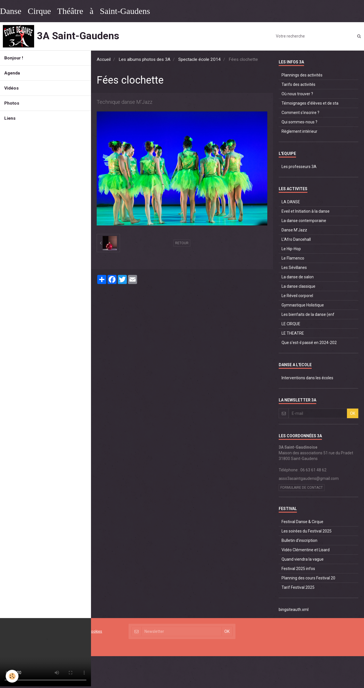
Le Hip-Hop (291, 248)
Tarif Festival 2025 (298, 587)
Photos (11, 103)
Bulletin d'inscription (299, 540)
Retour (182, 243)
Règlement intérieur (299, 131)
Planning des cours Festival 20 (308, 578)
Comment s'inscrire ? (300, 112)
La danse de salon (298, 277)
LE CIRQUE (291, 324)
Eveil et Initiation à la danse (306, 211)
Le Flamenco (293, 258)
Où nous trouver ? (297, 94)
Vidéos (11, 88)
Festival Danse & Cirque (302, 521)
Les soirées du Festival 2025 (307, 531)
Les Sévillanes (294, 267)
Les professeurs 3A (299, 166)
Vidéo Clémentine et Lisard (306, 550)
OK (352, 413)
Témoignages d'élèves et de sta (310, 103)
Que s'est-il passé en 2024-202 (309, 342)
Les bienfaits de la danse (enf (308, 314)
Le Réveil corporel (297, 295)
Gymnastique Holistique (303, 305)
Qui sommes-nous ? (299, 122)
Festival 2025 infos (298, 568)
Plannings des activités (302, 75)
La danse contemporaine (304, 220)
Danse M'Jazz (294, 230)
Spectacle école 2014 (199, 59)
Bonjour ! (13, 58)
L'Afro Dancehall (296, 239)
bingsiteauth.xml (294, 609)
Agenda (12, 73)
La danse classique (298, 286)
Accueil (104, 59)
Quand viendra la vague (303, 559)
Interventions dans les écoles (307, 378)
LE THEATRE (293, 333)
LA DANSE (291, 202)
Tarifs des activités (298, 84)
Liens (10, 118)
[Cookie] (12, 676)
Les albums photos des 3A (144, 59)
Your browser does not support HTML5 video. (45, 652)
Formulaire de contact (301, 488)
